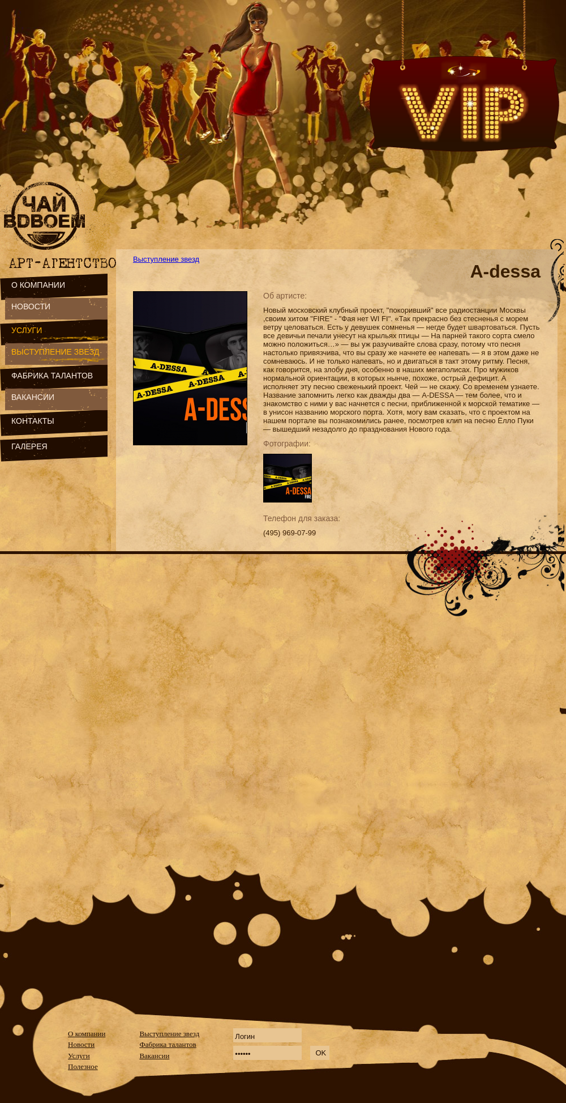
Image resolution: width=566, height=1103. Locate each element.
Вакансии (154, 1055)
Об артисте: (285, 295)
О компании (86, 1033)
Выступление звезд (166, 259)
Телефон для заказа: (301, 518)
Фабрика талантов (167, 1044)
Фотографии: (287, 443)
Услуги (79, 1055)
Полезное (83, 1066)
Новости (81, 1044)
